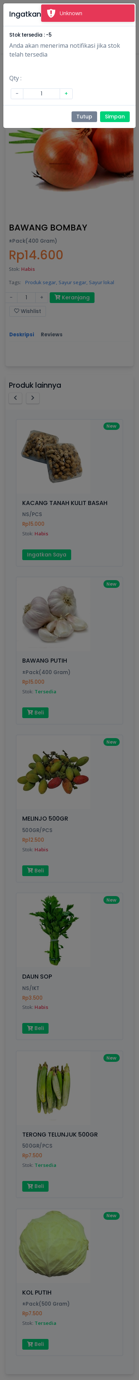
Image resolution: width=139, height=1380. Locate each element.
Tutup (84, 116)
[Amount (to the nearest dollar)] (41, 93)
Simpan (115, 116)
